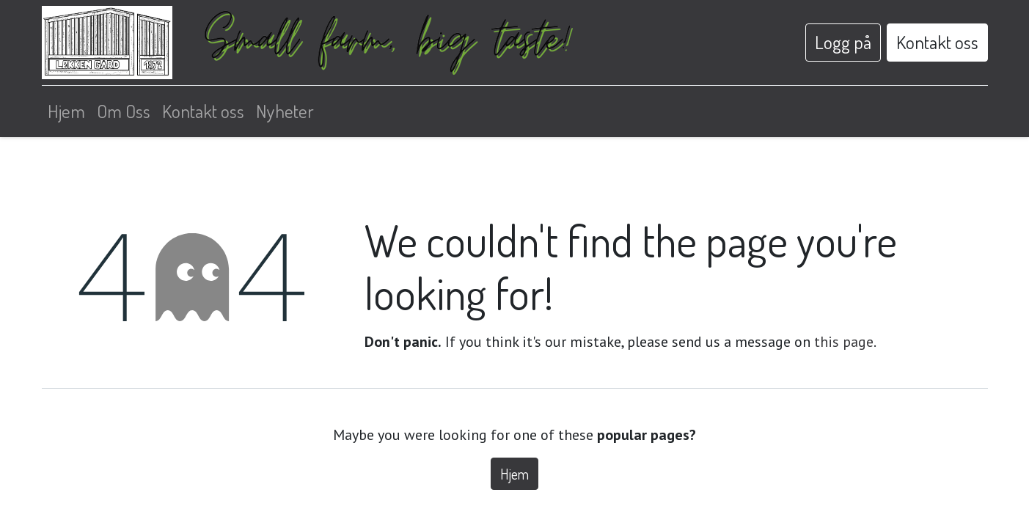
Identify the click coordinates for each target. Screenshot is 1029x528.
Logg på (843, 42)
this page (844, 341)
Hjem (514, 473)
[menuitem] (66, 111)
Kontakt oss (937, 42)
